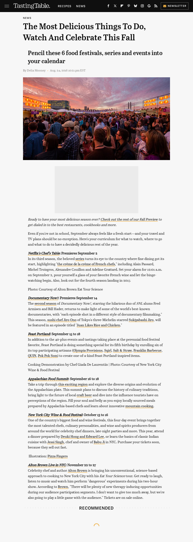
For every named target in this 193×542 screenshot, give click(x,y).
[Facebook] (108, 6)
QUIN (32, 355)
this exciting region (73, 384)
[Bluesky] (135, 6)
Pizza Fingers (57, 456)
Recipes (64, 6)
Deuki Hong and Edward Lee (82, 436)
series (79, 258)
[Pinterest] (129, 6)
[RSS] (156, 6)
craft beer (84, 395)
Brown (63, 486)
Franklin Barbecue (147, 350)
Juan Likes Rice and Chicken (98, 325)
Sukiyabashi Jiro (141, 319)
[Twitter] (115, 6)
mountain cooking (139, 405)
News (80, 6)
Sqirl (107, 350)
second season (45, 303)
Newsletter (174, 6)
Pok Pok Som (47, 355)
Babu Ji (99, 441)
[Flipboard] (122, 6)
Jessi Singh (55, 441)
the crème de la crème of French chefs (86, 263)
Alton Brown (77, 470)
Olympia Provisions (88, 350)
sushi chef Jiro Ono (62, 319)
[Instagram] (142, 6)
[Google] (149, 6)
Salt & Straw (122, 350)
